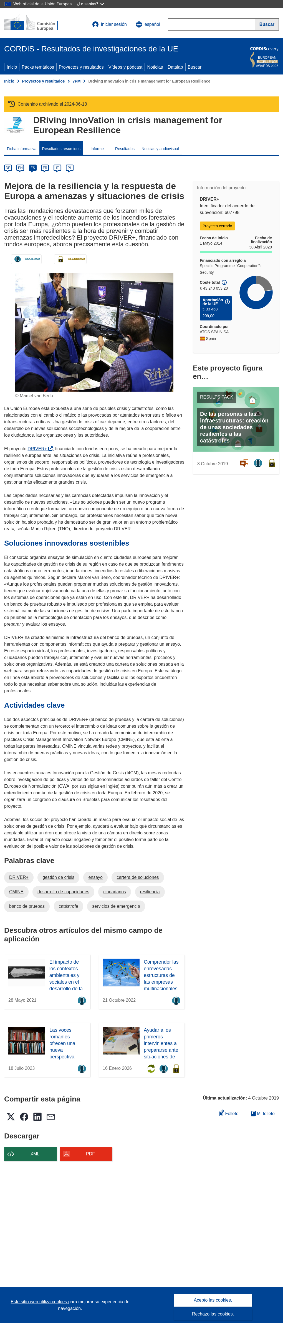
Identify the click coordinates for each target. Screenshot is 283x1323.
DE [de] (8, 168)
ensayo (95, 877)
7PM (77, 81)
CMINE (16, 891)
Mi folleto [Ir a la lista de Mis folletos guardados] (263, 1113)
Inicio (12, 67)
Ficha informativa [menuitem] (22, 148)
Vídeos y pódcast (125, 67)
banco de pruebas (27, 906)
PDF (90, 1154)
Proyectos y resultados (81, 67)
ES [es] (33, 168)
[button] (148, 24)
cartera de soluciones (138, 877)
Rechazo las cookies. (213, 1314)
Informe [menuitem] (96, 148)
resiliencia (150, 891)
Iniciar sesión (109, 24)
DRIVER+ (39, 448)
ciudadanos (114, 891)
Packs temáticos (38, 67)
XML (35, 1154)
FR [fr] (45, 168)
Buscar (195, 67)
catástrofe (68, 906)
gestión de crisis (58, 877)
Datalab (175, 67)
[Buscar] (267, 24)
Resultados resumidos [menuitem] (61, 148)
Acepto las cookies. (213, 1300)
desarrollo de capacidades (63, 891)
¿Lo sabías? (90, 3)
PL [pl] (70, 168)
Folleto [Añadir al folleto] (228, 1113)
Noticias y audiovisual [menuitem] (160, 148)
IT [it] (57, 168)
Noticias (155, 67)
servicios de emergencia (116, 906)
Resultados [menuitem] (125, 148)
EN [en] (20, 168)
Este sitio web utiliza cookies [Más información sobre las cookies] (39, 1301)
